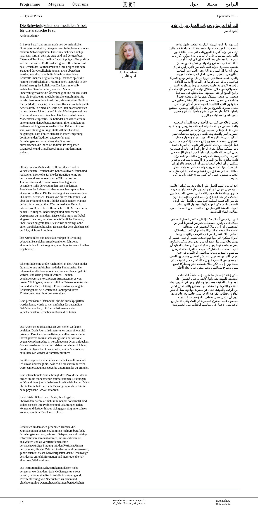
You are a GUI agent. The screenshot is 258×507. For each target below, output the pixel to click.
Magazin (56, 4)
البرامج (231, 4)
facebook (236, 502)
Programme (30, 4)
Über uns (80, 4)
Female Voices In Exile (129, 4)
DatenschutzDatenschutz (223, 502)
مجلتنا (211, 4)
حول (194, 4)
